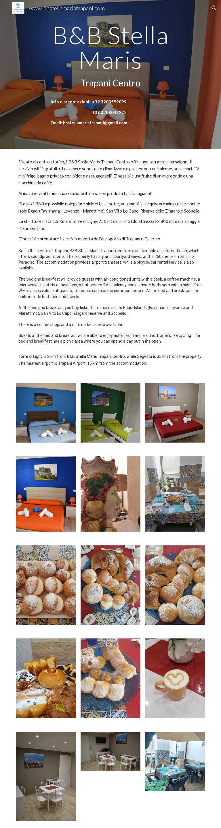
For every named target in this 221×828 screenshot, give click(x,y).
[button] (214, 8)
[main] (110, 56)
